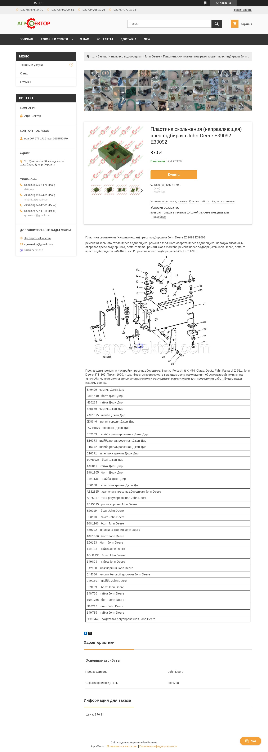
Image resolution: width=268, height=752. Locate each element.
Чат (250, 741)
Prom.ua (152, 742)
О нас (84, 39)
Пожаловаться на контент (122, 746)
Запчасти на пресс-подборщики (120, 56)
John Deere (152, 56)
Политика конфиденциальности (158, 746)
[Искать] (216, 24)
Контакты (105, 39)
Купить (174, 174)
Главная (26, 39)
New (147, 39)
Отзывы (25, 82)
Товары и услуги (54, 39)
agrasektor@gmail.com (38, 244)
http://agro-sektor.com (37, 238)
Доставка (128, 39)
